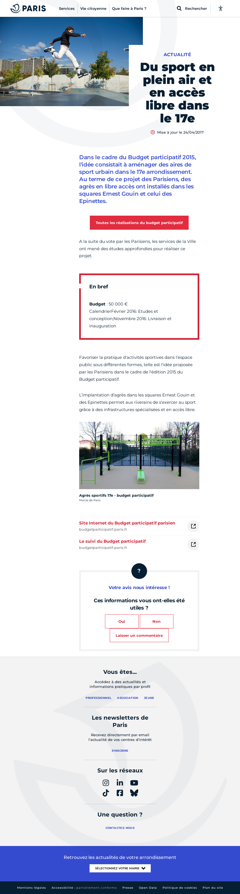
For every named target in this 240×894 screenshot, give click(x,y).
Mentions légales (31, 888)
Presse (127, 888)
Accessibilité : (84, 888)
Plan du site (213, 888)
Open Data (148, 888)
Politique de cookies (180, 888)
